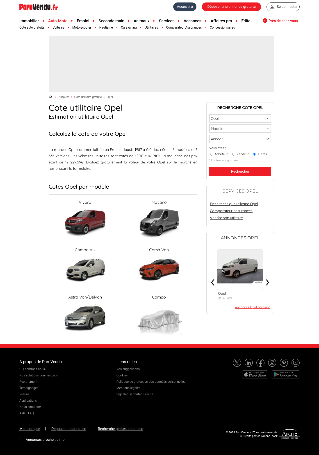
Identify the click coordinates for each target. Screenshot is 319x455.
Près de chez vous (279, 21)
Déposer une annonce (68, 429)
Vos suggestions (128, 369)
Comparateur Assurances (184, 27)
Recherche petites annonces (120, 429)
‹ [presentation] (213, 281)
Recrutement (28, 381)
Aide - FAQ (26, 413)
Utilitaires (151, 27)
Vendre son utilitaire (226, 217)
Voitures (58, 27)
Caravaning (129, 27)
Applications (28, 400)
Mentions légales (128, 388)
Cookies (122, 375)
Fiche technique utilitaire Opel (234, 203)
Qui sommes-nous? (32, 369)
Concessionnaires (222, 27)
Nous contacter (30, 407)
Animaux (142, 20)
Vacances (192, 20)
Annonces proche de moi (46, 439)
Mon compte (29, 429)
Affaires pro (221, 20)
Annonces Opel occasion (252, 307)
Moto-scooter (81, 27)
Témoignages (29, 388)
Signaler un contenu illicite (134, 394)
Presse (24, 394)
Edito (246, 20)
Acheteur (221, 154)
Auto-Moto (58, 20)
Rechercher (240, 171)
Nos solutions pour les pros (38, 375)
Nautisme (106, 27)
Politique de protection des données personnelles (150, 381)
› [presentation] (268, 281)
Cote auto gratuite (31, 27)
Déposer (231, 6)
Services (166, 20)
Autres (262, 154)
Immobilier (29, 20)
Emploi (83, 20)
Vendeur (243, 154)
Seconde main (111, 20)
